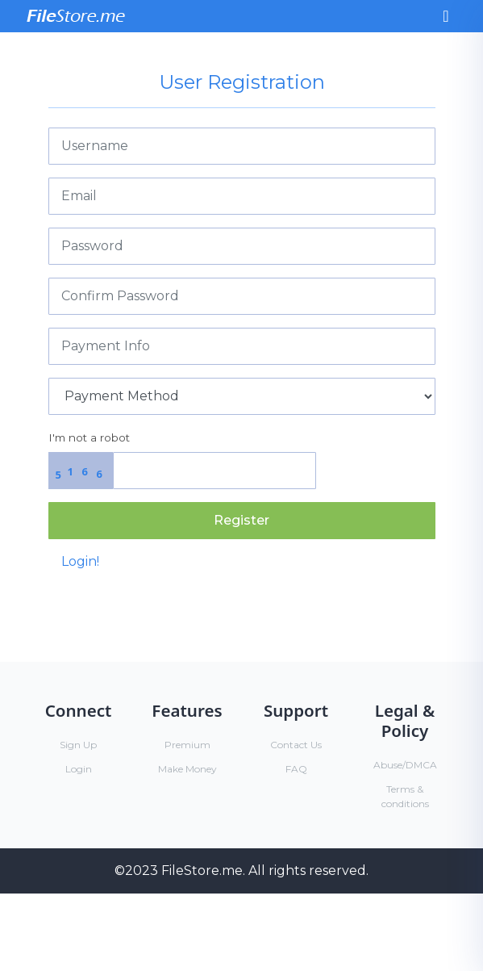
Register (241, 520)
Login (78, 769)
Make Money (187, 769)
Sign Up (78, 745)
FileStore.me (202, 870)
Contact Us (296, 745)
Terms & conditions (405, 796)
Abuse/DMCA (405, 765)
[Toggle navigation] (445, 16)
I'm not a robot (89, 437)
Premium (187, 745)
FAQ (296, 769)
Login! (80, 561)
